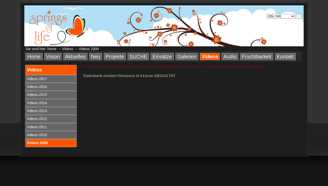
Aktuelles (75, 56)
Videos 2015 (37, 95)
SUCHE (138, 56)
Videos (67, 49)
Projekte (115, 56)
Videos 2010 (37, 135)
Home (34, 56)
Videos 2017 (37, 79)
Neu (95, 56)
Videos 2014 (37, 103)
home (51, 49)
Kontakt (285, 56)
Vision (53, 56)
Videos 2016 (37, 87)
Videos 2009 (37, 143)
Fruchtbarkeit (256, 56)
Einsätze (162, 56)
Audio (229, 56)
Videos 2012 (37, 119)
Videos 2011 (37, 127)
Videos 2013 (37, 111)
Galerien (186, 56)
